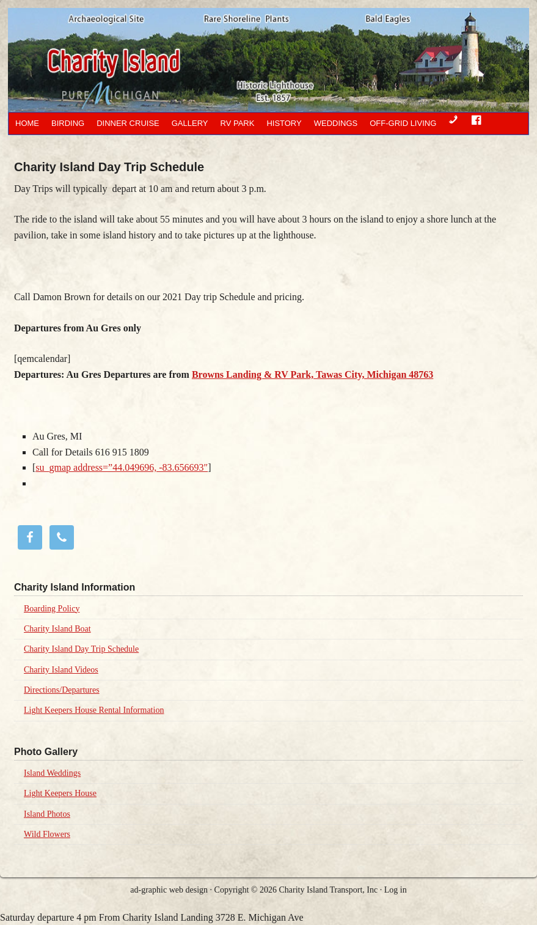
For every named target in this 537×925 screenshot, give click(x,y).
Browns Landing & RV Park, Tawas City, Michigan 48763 (312, 374)
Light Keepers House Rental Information (94, 710)
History (283, 123)
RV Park (238, 123)
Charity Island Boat (57, 628)
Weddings (336, 123)
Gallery (190, 123)
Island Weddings (52, 773)
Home (27, 123)
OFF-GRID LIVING (403, 123)
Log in (395, 889)
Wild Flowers (47, 834)
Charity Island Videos (61, 669)
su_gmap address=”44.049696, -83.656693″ (121, 467)
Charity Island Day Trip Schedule (81, 649)
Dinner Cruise (128, 123)
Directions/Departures (62, 690)
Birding (67, 123)
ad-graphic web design (169, 889)
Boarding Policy (51, 608)
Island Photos (47, 814)
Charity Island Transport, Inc (328, 889)
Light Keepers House (60, 793)
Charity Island (237, 60)
